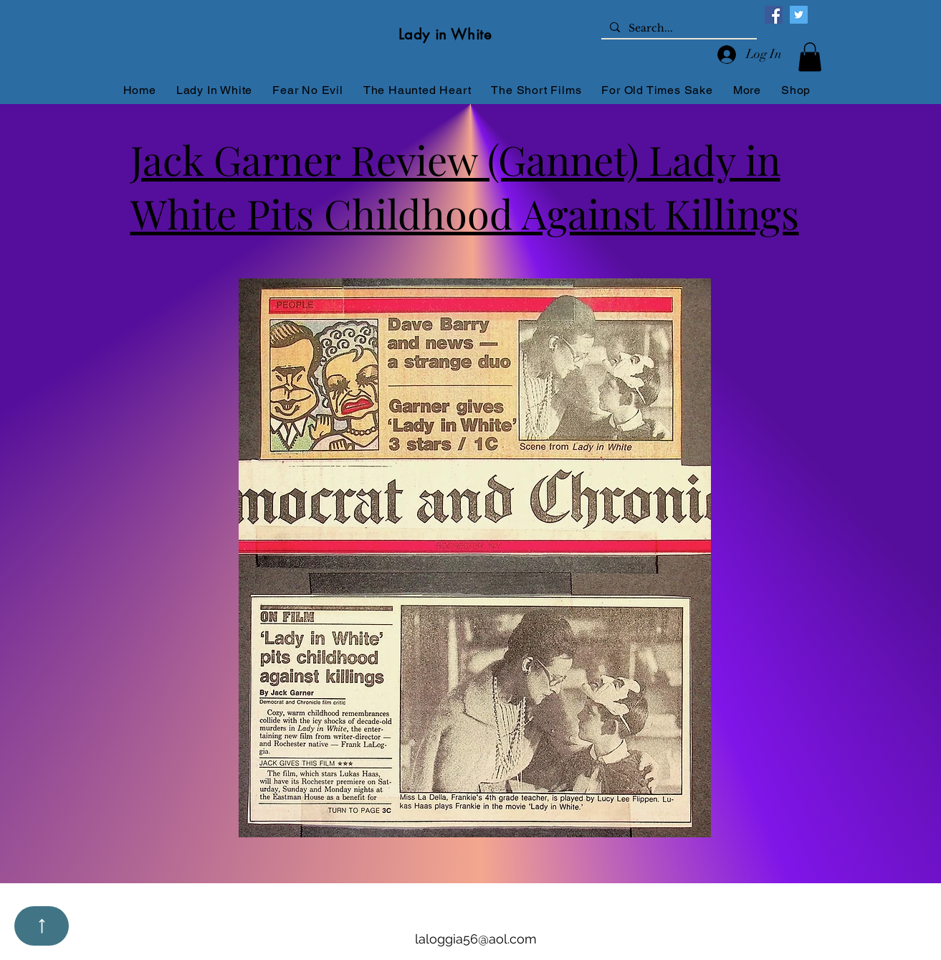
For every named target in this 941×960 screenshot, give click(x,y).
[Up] (41, 926)
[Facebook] (774, 15)
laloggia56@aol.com (476, 938)
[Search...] (678, 29)
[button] (810, 57)
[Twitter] (799, 15)
